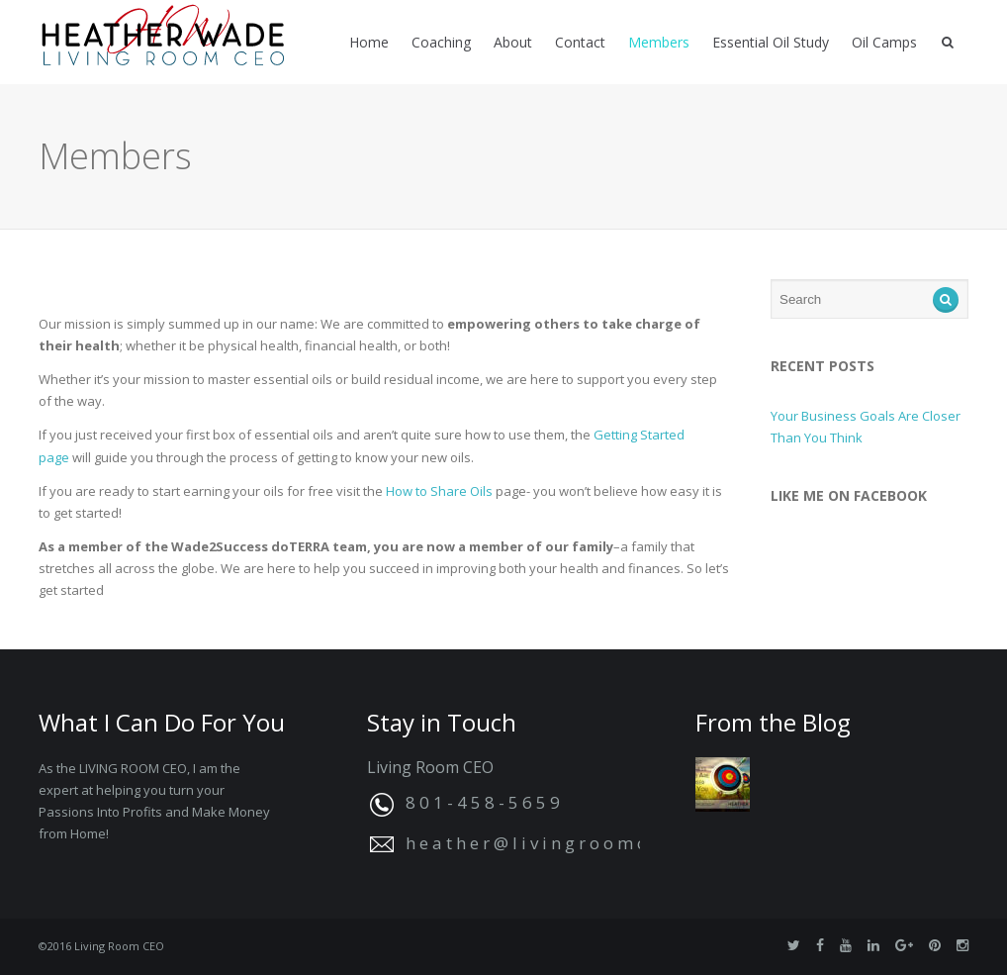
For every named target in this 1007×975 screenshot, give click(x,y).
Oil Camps (884, 42)
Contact (580, 42)
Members (658, 42)
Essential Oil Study (770, 42)
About (513, 42)
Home (369, 42)
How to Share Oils (439, 491)
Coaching (441, 42)
